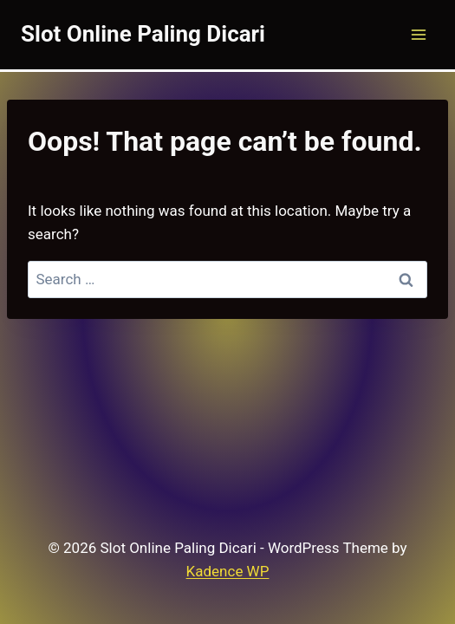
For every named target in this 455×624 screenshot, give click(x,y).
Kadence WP (228, 571)
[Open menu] (418, 34)
